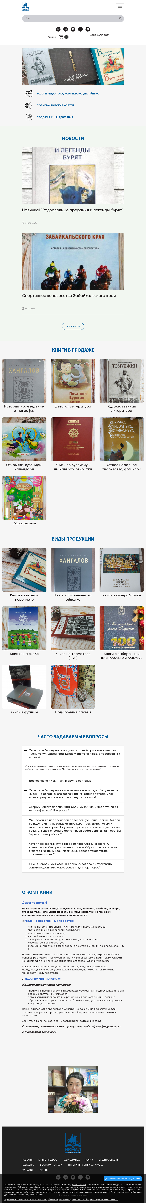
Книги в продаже (47, 1160)
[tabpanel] (73, 66)
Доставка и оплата (51, 1165)
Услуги (89, 1160)
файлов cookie (79, 1184)
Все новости (73, 326)
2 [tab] (73, 80)
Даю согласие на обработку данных (122, 1179)
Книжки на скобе (24, 654)
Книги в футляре (24, 712)
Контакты (27, 1170)
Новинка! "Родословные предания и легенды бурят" (72, 210)
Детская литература (73, 406)
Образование (24, 523)
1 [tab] (70, 80)
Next (118, 66)
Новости (27, 1160)
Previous (28, 66)
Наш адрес (28, 1165)
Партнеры (44, 1170)
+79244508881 (99, 35)
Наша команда (71, 1160)
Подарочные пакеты (73, 712)
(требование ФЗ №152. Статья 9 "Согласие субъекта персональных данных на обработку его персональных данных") (61, 1199)
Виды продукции (108, 1160)
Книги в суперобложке (122, 595)
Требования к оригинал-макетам (86, 1165)
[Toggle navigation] (120, 6)
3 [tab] (75, 80)
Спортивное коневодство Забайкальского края (69, 296)
